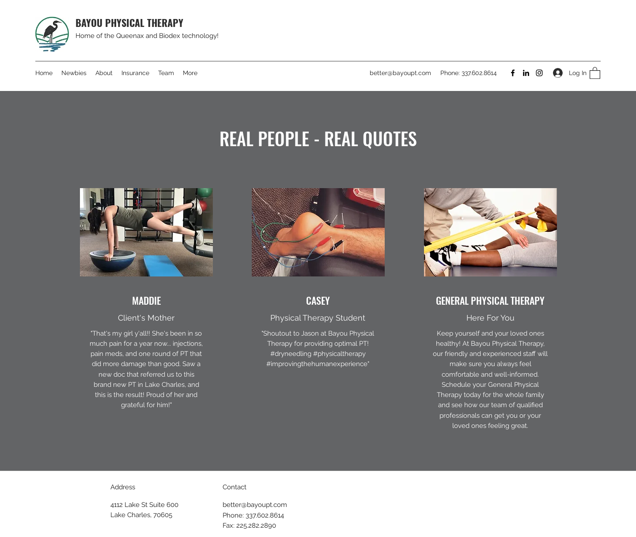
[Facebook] (512, 72)
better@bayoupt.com (400, 72)
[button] (595, 72)
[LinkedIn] (526, 72)
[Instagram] (539, 72)
